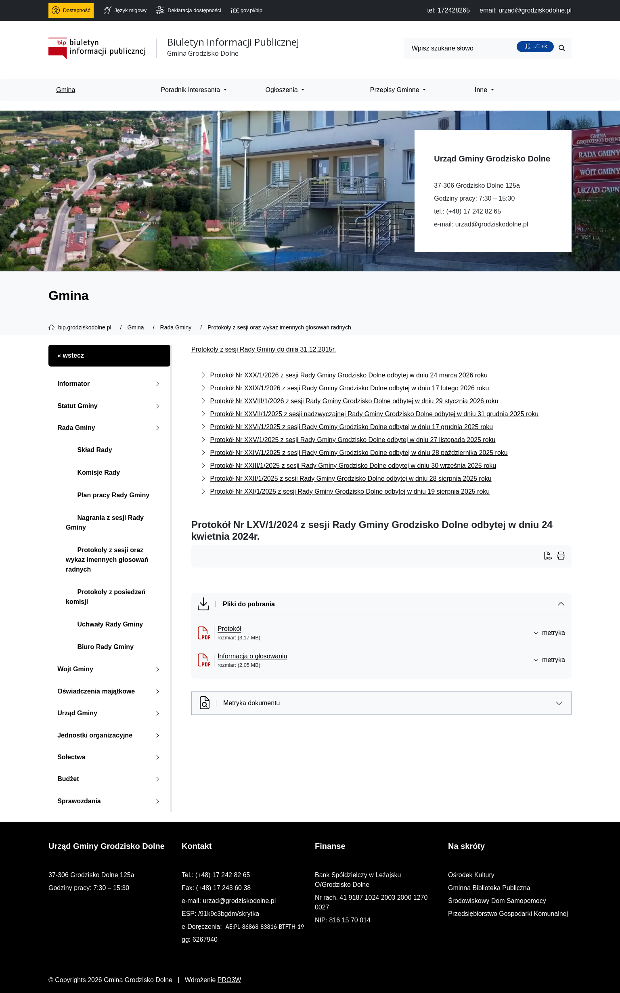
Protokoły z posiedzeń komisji (105, 597)
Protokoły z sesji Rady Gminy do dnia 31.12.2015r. (263, 349)
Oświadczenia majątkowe (110, 691)
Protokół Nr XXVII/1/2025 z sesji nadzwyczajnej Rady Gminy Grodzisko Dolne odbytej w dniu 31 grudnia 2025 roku (374, 414)
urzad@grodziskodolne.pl (491, 224)
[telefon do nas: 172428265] (454, 10)
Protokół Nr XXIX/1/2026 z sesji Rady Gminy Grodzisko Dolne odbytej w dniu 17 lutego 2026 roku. (350, 388)
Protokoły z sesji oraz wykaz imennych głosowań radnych (107, 560)
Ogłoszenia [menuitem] (283, 89)
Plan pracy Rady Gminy (107, 495)
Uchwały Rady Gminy (104, 624)
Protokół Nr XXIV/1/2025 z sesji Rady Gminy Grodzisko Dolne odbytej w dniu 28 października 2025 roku (358, 452)
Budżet (110, 778)
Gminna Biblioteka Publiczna (489, 887)
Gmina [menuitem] (65, 89)
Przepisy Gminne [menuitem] (395, 89)
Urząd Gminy (110, 713)
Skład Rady (89, 449)
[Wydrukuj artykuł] (550, 556)
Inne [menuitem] (482, 89)
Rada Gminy (110, 427)
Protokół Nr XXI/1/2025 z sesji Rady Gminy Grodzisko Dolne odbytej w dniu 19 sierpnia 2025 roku (350, 491)
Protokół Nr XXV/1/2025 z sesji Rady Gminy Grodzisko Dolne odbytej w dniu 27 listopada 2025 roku (352, 439)
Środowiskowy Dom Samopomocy (497, 900)
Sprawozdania (110, 801)
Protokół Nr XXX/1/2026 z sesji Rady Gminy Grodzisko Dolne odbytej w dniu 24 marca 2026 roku (348, 375)
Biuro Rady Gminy (100, 646)
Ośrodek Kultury (471, 874)
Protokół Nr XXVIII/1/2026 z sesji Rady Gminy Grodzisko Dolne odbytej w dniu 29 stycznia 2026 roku (354, 401)
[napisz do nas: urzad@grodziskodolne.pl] (535, 10)
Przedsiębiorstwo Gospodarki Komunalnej (508, 913)
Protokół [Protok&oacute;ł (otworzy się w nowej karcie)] (229, 628)
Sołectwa (110, 757)
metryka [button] (549, 632)
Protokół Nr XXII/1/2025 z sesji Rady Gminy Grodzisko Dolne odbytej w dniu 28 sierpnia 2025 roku (350, 478)
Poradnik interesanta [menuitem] (191, 89)
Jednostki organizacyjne (110, 735)
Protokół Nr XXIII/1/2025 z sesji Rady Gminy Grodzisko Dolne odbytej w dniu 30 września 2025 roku (353, 465)
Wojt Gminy (110, 669)
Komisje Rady (93, 472)
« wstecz (70, 355)
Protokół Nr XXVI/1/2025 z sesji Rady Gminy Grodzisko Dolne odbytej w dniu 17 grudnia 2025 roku (351, 426)
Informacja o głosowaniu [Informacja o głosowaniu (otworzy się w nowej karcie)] (252, 656)
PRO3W (229, 979)
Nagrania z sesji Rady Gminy (105, 522)
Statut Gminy (110, 405)
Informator (110, 383)
